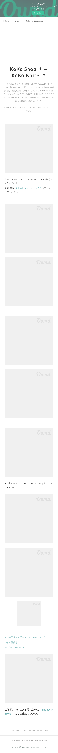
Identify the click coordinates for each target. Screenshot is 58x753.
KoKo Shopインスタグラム (28, 188)
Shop (17, 21)
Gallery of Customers (34, 21)
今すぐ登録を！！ (13, 642)
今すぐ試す (38, 13)
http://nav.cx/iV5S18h (15, 647)
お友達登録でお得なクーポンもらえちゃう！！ (27, 637)
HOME (6, 21)
